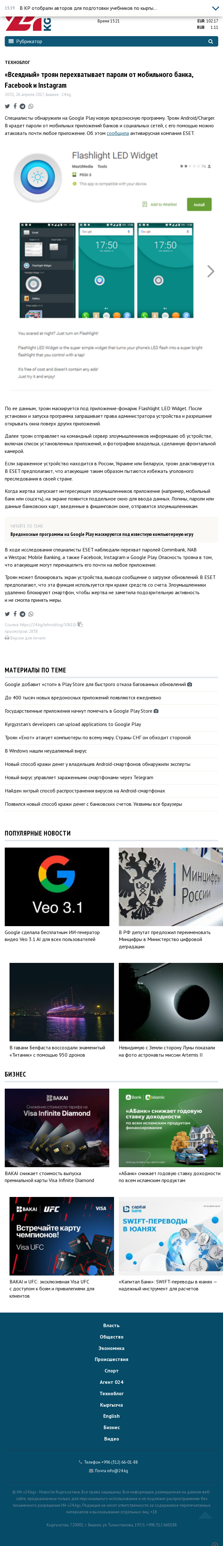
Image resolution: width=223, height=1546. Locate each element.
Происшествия (111, 1359)
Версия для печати (25, 638)
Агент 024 (111, 1382)
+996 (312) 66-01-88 (119, 1462)
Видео (111, 1438)
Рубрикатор (25, 41)
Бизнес (112, 1427)
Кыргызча (111, 1405)
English (111, 1416)
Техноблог (17, 62)
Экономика (111, 1348)
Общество (112, 1336)
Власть (111, 1325)
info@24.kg (117, 1470)
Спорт (112, 1370)
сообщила (118, 133)
